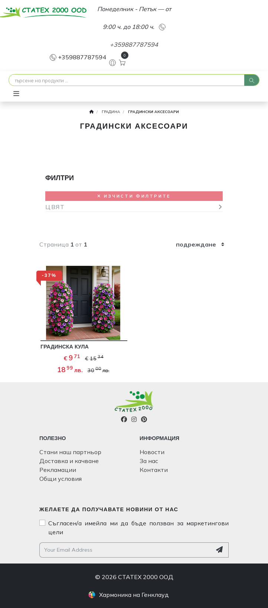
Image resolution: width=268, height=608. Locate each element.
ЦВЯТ (55, 207)
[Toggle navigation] (16, 94)
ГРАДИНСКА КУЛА (64, 347)
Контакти (154, 469)
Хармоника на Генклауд (134, 594)
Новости (152, 452)
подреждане (196, 244)
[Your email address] (125, 550)
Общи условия (60, 478)
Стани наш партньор (70, 452)
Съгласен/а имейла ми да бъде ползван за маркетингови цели (138, 527)
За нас (149, 461)
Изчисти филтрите (133, 196)
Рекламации (57, 469)
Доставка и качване (69, 461)
